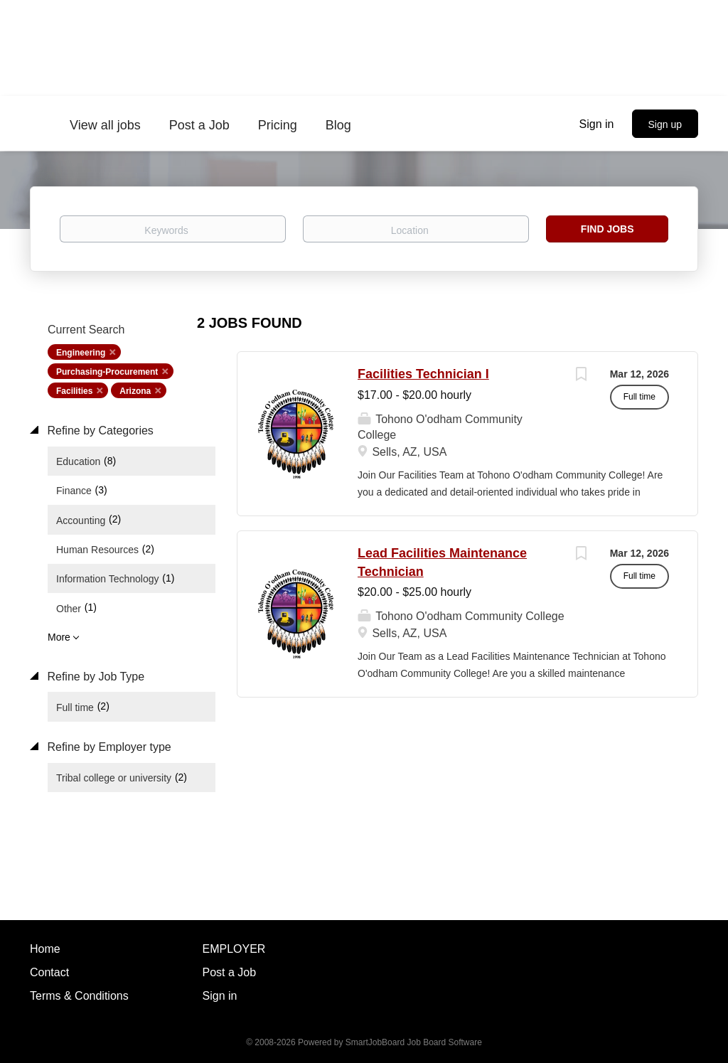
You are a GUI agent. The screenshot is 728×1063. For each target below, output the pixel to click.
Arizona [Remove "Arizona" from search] (135, 391)
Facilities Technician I (423, 374)
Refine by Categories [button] (99, 430)
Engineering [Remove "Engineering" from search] (80, 353)
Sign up (665, 124)
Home (45, 949)
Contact (49, 972)
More (59, 637)
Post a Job (230, 972)
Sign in (596, 124)
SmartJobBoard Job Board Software (414, 1042)
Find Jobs (607, 229)
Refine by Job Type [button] (94, 677)
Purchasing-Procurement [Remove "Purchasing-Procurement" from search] (107, 372)
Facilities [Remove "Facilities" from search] (74, 391)
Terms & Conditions (79, 996)
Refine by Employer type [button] (107, 747)
